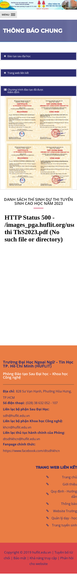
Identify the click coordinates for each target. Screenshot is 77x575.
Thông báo (69, 504)
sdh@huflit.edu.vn (16, 416)
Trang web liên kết (18, 73)
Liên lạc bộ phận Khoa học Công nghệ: (33, 421)
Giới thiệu (70, 484)
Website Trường (65, 511)
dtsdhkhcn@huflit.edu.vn (21, 439)
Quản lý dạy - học (64, 518)
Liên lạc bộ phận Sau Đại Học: (26, 409)
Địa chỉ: (9, 391)
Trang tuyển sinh (64, 525)
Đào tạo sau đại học (19, 56)
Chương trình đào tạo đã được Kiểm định (23, 91)
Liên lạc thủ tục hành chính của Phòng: (34, 432)
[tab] (38, 56)
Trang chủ (69, 477)
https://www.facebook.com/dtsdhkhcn (31, 451)
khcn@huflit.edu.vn (17, 427)
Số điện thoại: (14, 403)
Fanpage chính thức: (19, 444)
